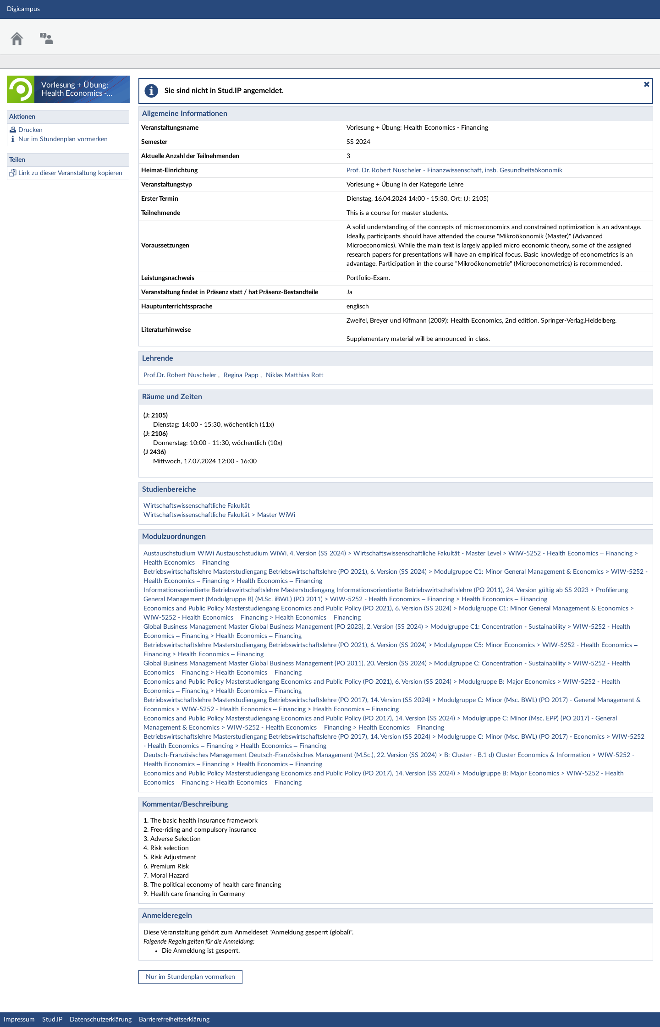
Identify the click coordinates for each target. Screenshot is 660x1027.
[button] (646, 84)
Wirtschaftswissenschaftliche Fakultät (196, 506)
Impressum (19, 1019)
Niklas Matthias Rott (295, 375)
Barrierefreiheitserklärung (174, 1019)
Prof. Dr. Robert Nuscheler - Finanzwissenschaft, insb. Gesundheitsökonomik (454, 170)
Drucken (30, 130)
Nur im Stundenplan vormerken (63, 139)
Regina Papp (242, 375)
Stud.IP (52, 1019)
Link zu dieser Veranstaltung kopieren (70, 173)
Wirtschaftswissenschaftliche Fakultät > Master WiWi (219, 515)
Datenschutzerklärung (101, 1019)
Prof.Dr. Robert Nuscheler (180, 375)
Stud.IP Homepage (624, 30)
